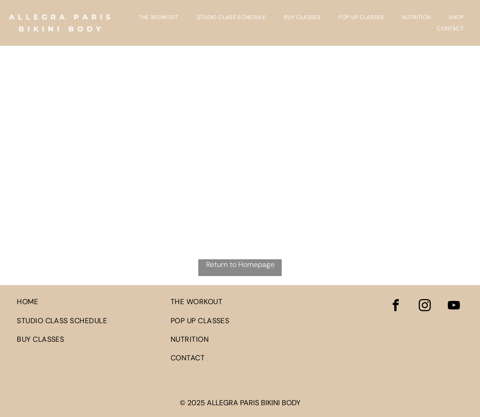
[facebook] (396, 306)
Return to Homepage (240, 264)
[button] (456, 17)
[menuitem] (159, 17)
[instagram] (425, 306)
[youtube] (454, 306)
